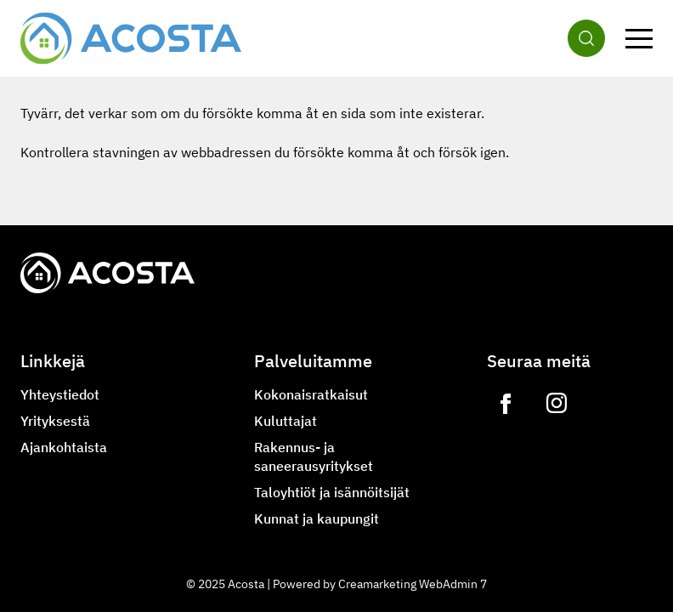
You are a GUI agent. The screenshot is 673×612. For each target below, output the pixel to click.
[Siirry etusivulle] (130, 38)
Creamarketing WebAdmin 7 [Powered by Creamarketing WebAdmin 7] (412, 584)
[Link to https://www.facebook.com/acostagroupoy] (505, 403)
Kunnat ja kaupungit (316, 518)
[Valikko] (639, 38)
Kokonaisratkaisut (311, 394)
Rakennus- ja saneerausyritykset (313, 456)
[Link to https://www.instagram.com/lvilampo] (556, 403)
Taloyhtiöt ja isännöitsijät (332, 492)
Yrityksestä (55, 420)
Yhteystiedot (59, 394)
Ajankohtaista (63, 447)
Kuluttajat (285, 420)
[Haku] (586, 38)
